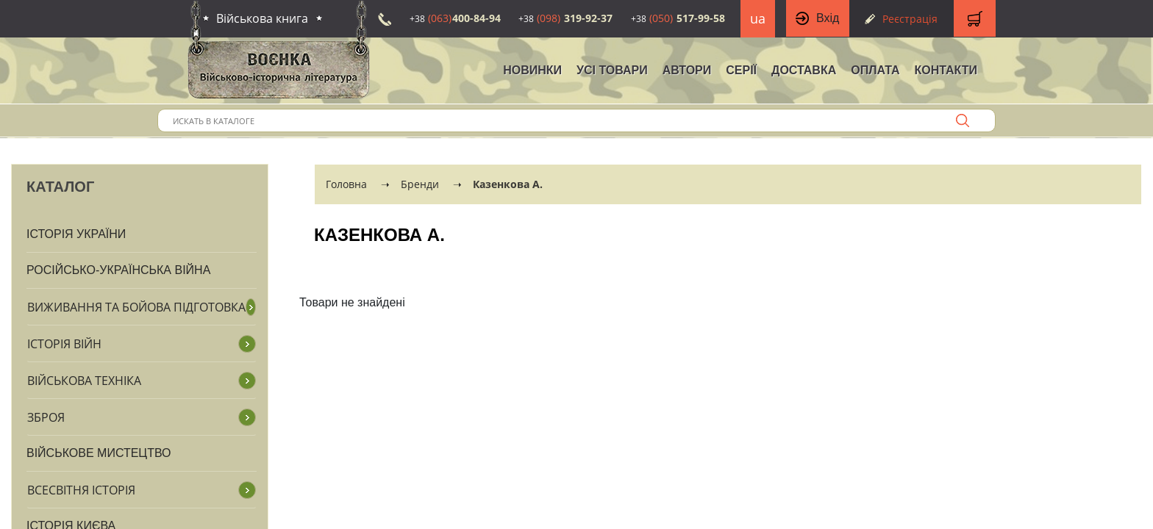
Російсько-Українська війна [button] (118, 270)
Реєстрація (910, 19)
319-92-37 (565, 18)
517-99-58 (678, 18)
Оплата (875, 70)
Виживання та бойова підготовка (136, 307)
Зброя (46, 417)
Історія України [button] (76, 234)
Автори (687, 70)
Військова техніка (84, 381)
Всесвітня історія (81, 490)
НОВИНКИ (532, 70)
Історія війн (64, 344)
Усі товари (612, 70)
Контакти (945, 70)
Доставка (803, 70)
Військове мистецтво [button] (98, 453)
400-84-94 (455, 18)
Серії (741, 70)
